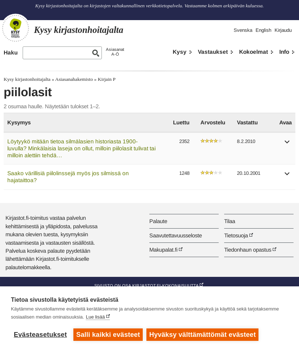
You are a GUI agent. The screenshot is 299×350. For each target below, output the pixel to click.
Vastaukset (213, 52)
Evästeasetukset (40, 334)
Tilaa (229, 221)
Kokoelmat (253, 52)
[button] (287, 144)
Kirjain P (107, 79)
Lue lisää (95, 317)
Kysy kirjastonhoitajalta (27, 79)
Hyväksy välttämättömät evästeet (202, 334)
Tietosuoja (236, 235)
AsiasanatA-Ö (115, 51)
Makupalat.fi (163, 249)
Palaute (158, 221)
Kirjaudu (283, 30)
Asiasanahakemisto (74, 79)
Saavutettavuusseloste (175, 235)
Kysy (180, 52)
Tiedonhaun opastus (247, 249)
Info (284, 52)
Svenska (243, 30)
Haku (11, 52)
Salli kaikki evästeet (108, 334)
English (263, 30)
